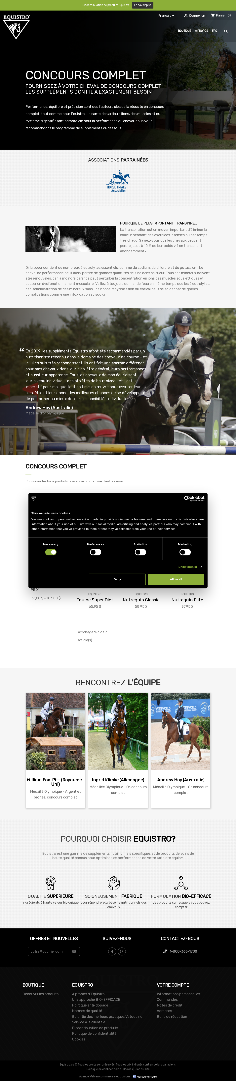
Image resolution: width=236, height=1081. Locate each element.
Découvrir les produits (40, 994)
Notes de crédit (169, 1005)
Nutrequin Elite (187, 600)
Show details (187, 566)
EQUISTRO (82, 985)
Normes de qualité (87, 1011)
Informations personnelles (178, 994)
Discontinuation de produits (95, 1028)
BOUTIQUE (33, 985)
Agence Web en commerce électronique (118, 1076)
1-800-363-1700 (180, 951)
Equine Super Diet (94, 600)
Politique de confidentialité (94, 1033)
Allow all (176, 579)
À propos (201, 31)
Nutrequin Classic (141, 600)
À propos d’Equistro (88, 994)
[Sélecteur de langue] (167, 16)
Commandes (167, 999)
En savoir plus (142, 5)
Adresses (164, 1011)
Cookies (78, 1039)
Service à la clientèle (88, 1022)
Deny (117, 579)
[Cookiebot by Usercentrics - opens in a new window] (187, 499)
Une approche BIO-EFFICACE (96, 999)
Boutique (184, 31)
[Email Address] (54, 951)
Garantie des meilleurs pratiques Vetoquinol (107, 1016)
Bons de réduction (172, 1016)
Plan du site (142, 1069)
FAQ (214, 31)
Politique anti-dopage (90, 1005)
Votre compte (173, 985)
